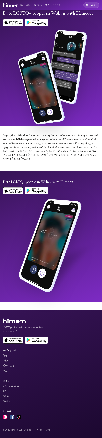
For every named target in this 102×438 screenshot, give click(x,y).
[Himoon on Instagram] (5, 417)
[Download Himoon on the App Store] (13, 22)
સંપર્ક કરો (55, 5)
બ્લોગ (28, 5)
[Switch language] (91, 5)
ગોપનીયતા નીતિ (11, 386)
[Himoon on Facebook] (12, 417)
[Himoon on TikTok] (19, 417)
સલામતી (7, 396)
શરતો (5, 391)
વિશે (22, 5)
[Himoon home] (10, 5)
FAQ (47, 5)
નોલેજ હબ (37, 5)
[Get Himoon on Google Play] (36, 22)
